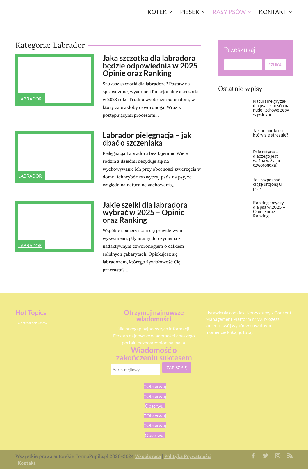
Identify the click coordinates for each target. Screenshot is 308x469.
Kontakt (273, 12)
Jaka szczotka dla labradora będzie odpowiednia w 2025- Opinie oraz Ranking (151, 65)
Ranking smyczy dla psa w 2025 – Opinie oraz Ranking (269, 209)
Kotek (157, 12)
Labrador (30, 98)
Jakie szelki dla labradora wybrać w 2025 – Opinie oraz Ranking (145, 212)
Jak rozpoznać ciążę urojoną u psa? (267, 184)
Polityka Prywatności (187, 456)
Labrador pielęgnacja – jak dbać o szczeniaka (147, 138)
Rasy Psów (229, 12)
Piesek (190, 12)
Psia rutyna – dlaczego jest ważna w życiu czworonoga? (266, 158)
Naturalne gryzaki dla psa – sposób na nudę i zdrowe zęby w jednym (271, 107)
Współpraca (148, 456)
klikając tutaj (239, 332)
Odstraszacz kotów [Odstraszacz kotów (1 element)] (32, 323)
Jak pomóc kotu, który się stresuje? (270, 132)
